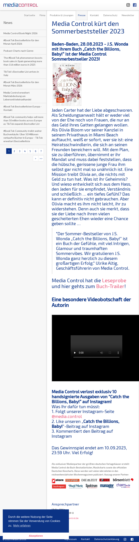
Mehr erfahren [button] (22, 525)
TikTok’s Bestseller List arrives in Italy (21, 73)
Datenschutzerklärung (106, 539)
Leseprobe (114, 280)
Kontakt (94, 15)
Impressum (71, 539)
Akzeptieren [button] (36, 535)
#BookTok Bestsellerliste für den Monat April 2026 (21, 42)
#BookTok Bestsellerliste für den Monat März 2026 (21, 84)
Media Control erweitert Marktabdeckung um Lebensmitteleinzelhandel (17, 96)
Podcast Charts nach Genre (18, 50)
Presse (81, 15)
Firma (42, 15)
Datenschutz (110, 15)
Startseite (29, 15)
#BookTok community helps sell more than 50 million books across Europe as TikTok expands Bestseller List (23, 120)
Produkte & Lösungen (61, 15)
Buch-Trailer (110, 286)
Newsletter (128, 15)
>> (41, 158)
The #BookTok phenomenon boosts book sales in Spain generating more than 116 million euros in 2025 (22, 61)
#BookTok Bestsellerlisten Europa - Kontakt (22, 108)
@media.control (67, 416)
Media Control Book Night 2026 (20, 33)
